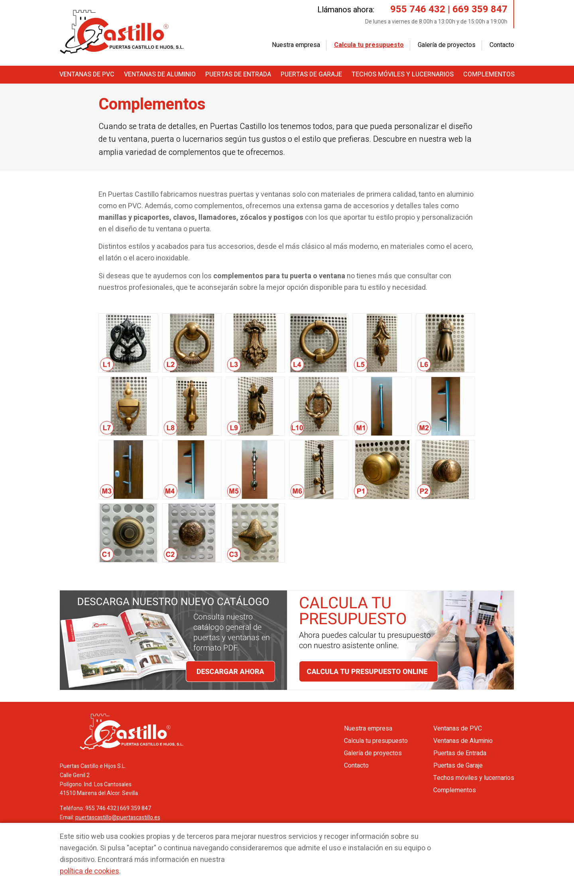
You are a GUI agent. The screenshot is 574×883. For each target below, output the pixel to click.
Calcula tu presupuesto (369, 45)
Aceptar (468, 841)
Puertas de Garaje (311, 74)
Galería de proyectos (447, 45)
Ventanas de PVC (86, 74)
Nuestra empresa (296, 45)
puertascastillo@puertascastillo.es (117, 817)
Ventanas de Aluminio (160, 74)
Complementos (489, 74)
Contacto (501, 45)
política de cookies (89, 871)
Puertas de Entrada (238, 74)
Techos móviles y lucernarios (403, 74)
